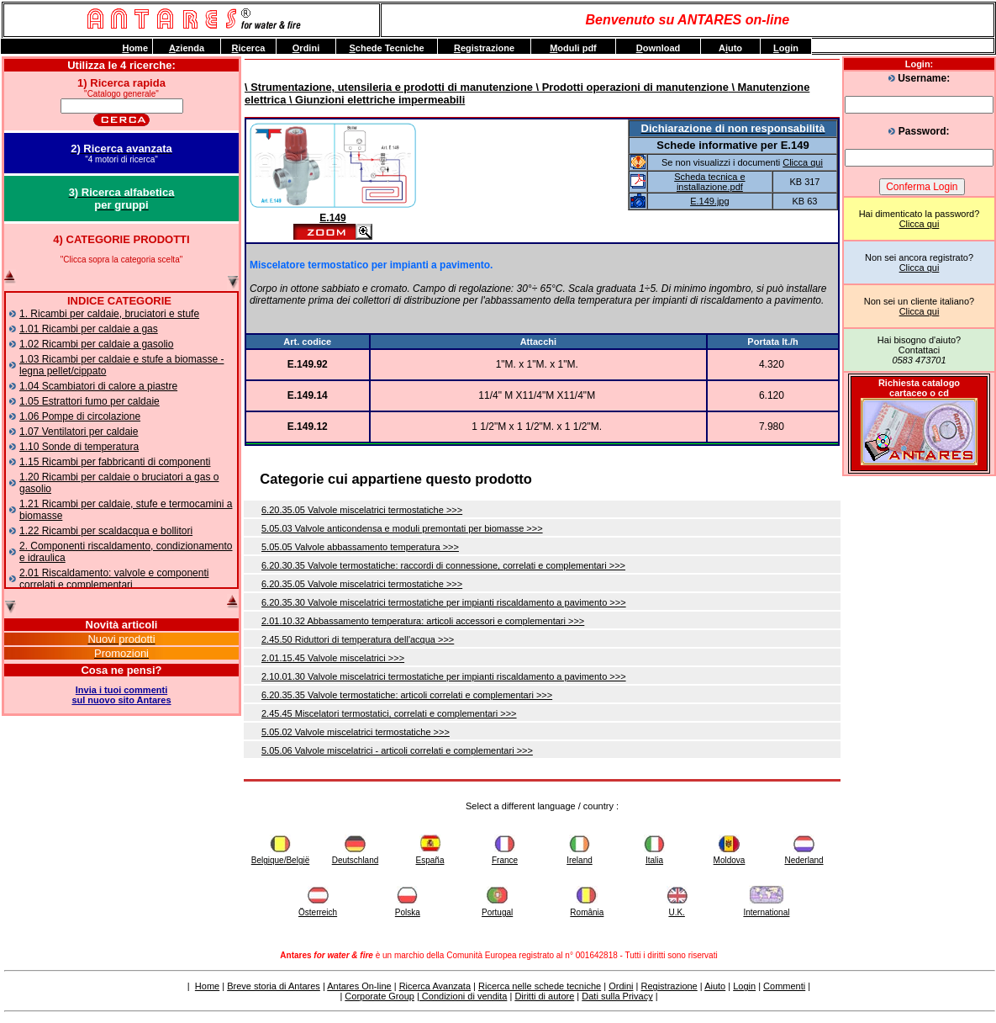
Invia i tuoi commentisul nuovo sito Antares (121, 695)
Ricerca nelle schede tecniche (539, 986)
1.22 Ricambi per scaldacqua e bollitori (105, 531)
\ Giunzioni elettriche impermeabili (375, 99)
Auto (730, 48)
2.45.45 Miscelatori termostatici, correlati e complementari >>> (389, 713)
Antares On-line (359, 986)
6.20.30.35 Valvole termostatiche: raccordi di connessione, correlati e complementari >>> (443, 565)
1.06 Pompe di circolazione (79, 416)
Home (207, 986)
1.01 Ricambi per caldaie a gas (88, 329)
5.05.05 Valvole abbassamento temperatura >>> (360, 547)
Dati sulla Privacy (617, 996)
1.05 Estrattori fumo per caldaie (89, 401)
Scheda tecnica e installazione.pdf (709, 182)
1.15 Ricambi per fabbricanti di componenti (114, 462)
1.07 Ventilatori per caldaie (78, 431)
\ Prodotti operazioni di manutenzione (631, 87)
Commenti (784, 986)
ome (135, 48)
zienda (186, 48)
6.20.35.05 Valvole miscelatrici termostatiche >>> (361, 510)
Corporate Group (379, 996)
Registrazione (668, 986)
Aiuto (714, 986)
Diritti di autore (544, 996)
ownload (658, 48)
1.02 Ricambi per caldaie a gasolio (96, 344)
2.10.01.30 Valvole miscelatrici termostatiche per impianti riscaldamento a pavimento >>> (443, 676)
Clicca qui (919, 224)
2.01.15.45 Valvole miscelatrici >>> (332, 658)
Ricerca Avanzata (435, 986)
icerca (249, 48)
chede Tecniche (386, 48)
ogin (785, 48)
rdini (305, 48)
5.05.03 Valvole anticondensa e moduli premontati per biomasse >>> (402, 528)
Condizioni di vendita (463, 996)
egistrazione (484, 48)
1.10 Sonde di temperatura (79, 447)
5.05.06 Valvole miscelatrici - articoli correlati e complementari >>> (397, 750)
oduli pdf (573, 48)
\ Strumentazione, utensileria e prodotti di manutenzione (389, 87)
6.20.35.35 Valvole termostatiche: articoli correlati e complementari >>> (406, 695)
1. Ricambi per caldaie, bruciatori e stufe (109, 314)
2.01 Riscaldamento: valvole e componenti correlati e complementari (113, 579)
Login (744, 986)
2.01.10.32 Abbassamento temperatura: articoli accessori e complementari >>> (422, 621)
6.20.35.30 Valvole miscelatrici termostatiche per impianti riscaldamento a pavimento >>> (443, 602)
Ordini (621, 986)
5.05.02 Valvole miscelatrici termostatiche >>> (355, 732)
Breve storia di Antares (273, 986)
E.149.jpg (709, 201)
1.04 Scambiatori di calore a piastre (98, 386)
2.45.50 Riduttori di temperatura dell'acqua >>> (357, 639)
